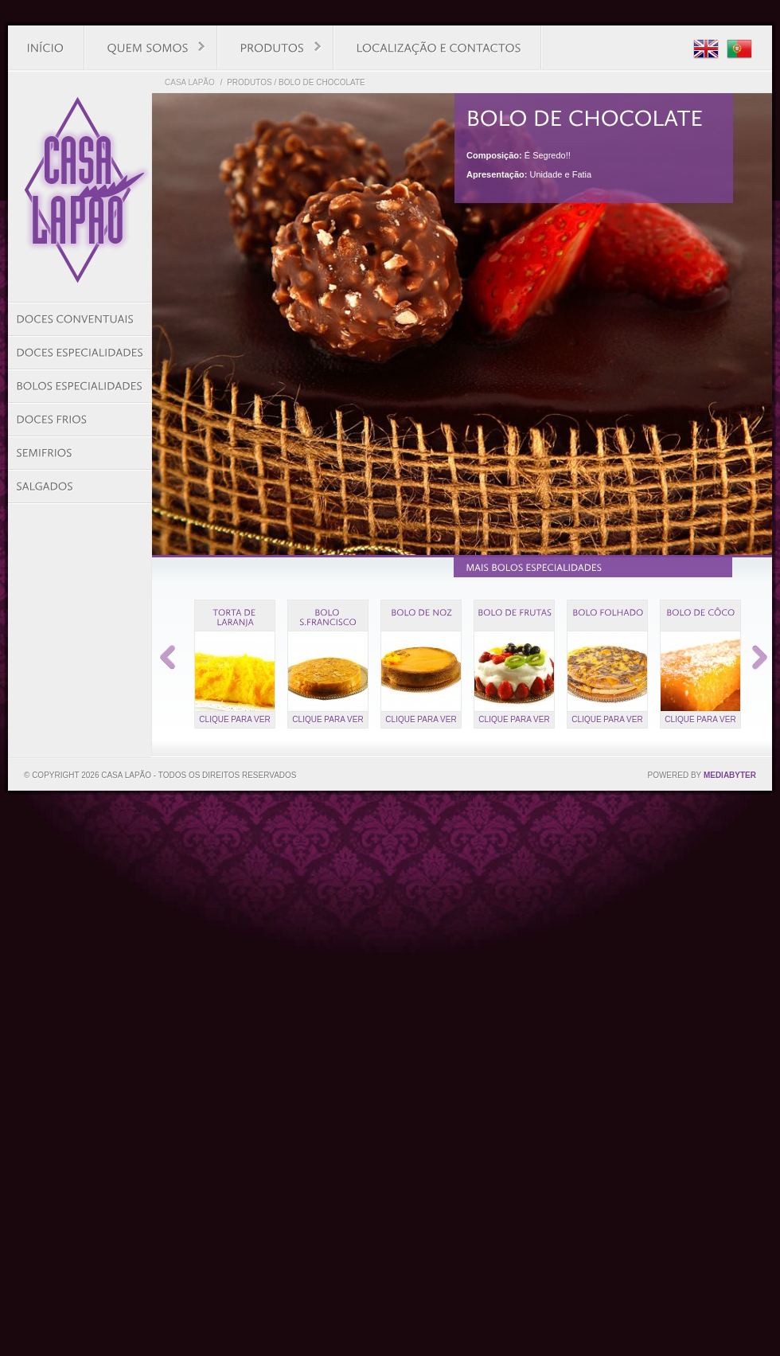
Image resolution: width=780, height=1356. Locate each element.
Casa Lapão (190, 82)
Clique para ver (234, 719)
